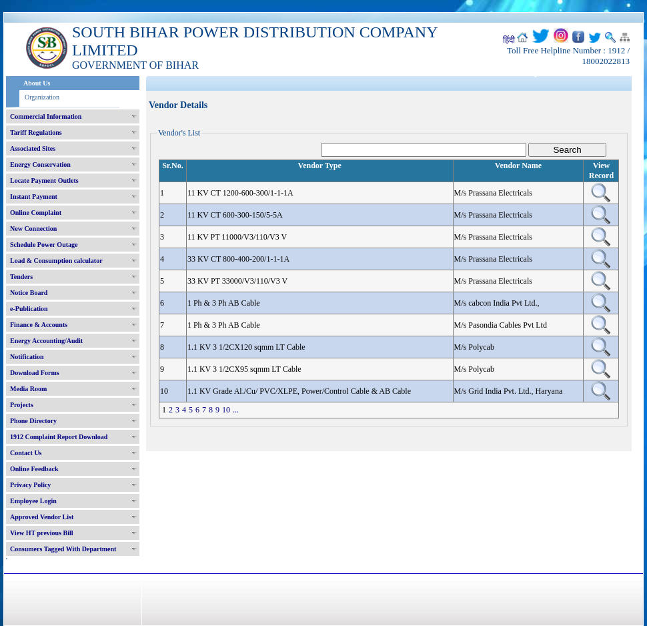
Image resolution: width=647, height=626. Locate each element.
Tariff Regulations (36, 132)
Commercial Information (45, 116)
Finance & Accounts (38, 324)
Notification (27, 356)
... (236, 409)
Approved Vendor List (41, 517)
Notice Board (28, 292)
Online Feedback (34, 469)
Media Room (28, 388)
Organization (42, 97)
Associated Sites (32, 148)
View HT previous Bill (41, 533)
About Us (36, 83)
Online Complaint (35, 212)
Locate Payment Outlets (44, 180)
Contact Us (26, 452)
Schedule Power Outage (43, 244)
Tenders (21, 276)
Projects (21, 404)
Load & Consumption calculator (56, 260)
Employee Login (33, 501)
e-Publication (29, 308)
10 (226, 409)
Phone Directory (33, 420)
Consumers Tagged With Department (63, 549)
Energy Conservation (40, 164)
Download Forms (34, 372)
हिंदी (509, 40)
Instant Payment (33, 196)
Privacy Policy (30, 485)
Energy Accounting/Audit (46, 340)
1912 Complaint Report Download (58, 436)
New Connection (33, 228)
